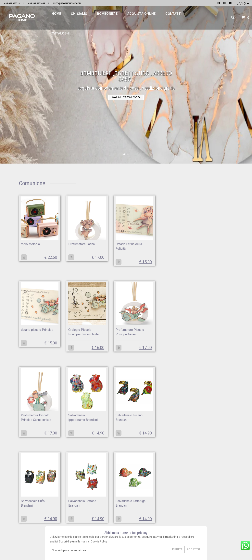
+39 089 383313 (12, 3)
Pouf (211, 275)
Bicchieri (213, 239)
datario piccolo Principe (149, 246)
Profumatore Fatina (74, 244)
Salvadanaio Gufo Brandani (73, 423)
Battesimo (214, 222)
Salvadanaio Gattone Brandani (111, 423)
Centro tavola (216, 293)
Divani (212, 301)
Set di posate (216, 248)
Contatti (180, 18)
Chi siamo (86, 18)
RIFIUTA (175, 549)
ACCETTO (190, 549)
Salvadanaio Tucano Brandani (33, 423)
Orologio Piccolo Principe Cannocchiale (33, 334)
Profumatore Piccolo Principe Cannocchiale (111, 334)
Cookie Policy (101, 541)
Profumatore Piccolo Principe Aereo (72, 334)
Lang (242, 3)
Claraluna (214, 231)
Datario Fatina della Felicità (113, 246)
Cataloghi (67, 37)
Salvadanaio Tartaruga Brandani (152, 423)
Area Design (41, 548)
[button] (124, 154)
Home (63, 18)
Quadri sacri (215, 266)
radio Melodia (31, 244)
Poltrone (213, 284)
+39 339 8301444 (36, 3)
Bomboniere (114, 18)
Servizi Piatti (216, 213)
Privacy (5, 548)
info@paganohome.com (67, 3)
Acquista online (148, 18)
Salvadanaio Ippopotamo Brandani (147, 334)
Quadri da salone (218, 257)
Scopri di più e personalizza (71, 550)
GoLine (33, 548)
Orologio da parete (219, 204)
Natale (212, 195)
